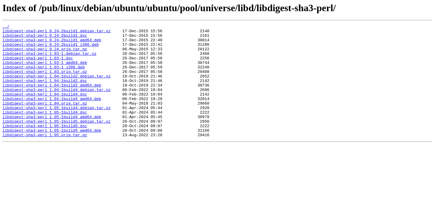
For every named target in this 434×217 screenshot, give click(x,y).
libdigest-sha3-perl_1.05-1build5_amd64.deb (51, 152)
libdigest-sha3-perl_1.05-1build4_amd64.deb (51, 135)
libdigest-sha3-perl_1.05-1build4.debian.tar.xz (56, 124)
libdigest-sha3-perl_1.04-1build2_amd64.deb (51, 97)
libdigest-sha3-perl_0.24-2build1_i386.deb (50, 49)
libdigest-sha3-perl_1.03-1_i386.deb (43, 76)
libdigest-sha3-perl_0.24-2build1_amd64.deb (51, 43)
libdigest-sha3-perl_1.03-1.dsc (37, 65)
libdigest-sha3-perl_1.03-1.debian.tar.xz (49, 59)
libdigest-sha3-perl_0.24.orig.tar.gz (44, 54)
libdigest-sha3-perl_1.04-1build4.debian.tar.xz (56, 103)
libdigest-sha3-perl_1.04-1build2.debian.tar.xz (56, 87)
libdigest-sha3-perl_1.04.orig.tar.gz (44, 119)
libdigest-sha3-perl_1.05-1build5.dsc (44, 146)
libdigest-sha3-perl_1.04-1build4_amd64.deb (51, 114)
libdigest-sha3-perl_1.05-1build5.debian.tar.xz (56, 141)
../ (5, 27)
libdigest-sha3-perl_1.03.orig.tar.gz (44, 81)
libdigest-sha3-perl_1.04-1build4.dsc (44, 108)
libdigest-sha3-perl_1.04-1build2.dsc (44, 92)
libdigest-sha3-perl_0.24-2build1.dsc (44, 38)
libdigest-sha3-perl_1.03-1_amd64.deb (44, 70)
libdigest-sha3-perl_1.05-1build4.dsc (44, 130)
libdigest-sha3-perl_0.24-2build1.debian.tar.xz (56, 32)
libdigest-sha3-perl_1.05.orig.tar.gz (44, 157)
